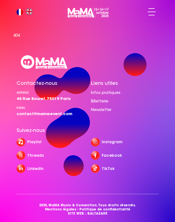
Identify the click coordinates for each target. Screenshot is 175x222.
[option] (30, 12)
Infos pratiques (105, 92)
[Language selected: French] (26, 12)
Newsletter (101, 109)
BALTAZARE (97, 213)
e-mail (21, 108)
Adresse (23, 92)
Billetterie (99, 101)
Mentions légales (60, 209)
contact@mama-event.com (44, 113)
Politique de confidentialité (104, 209)
